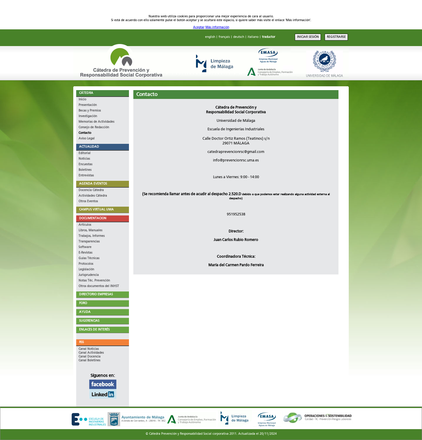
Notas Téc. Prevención (94, 280)
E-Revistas (85, 252)
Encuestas (85, 164)
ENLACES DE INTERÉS (94, 329)
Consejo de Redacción (94, 127)
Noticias (84, 159)
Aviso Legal (87, 138)
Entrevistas (86, 175)
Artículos (85, 225)
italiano (253, 37)
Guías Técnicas (89, 258)
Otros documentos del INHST (99, 286)
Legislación (86, 269)
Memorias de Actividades (96, 122)
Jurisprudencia (89, 275)
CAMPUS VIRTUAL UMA (96, 209)
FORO (83, 303)
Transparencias (89, 241)
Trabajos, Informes (92, 236)
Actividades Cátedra (93, 196)
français (224, 37)
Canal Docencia (90, 356)
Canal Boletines (89, 360)
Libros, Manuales (90, 230)
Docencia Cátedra (91, 190)
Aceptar (199, 27)
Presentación (88, 105)
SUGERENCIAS (89, 321)
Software (85, 247)
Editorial (85, 153)
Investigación (88, 116)
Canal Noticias (89, 349)
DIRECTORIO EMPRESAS (96, 294)
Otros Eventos (88, 201)
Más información (217, 27)
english (210, 37)
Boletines (85, 170)
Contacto (85, 133)
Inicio (82, 99)
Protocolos (86, 264)
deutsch (238, 37)
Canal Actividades (91, 353)
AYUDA (85, 312)
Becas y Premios (90, 110)
